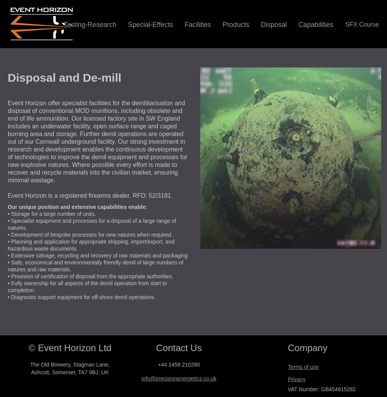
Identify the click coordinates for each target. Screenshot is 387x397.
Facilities (198, 25)
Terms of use (303, 367)
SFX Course (362, 24)
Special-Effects (150, 25)
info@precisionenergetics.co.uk (178, 378)
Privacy (296, 379)
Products (236, 25)
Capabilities (315, 25)
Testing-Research (90, 25)
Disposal (273, 25)
